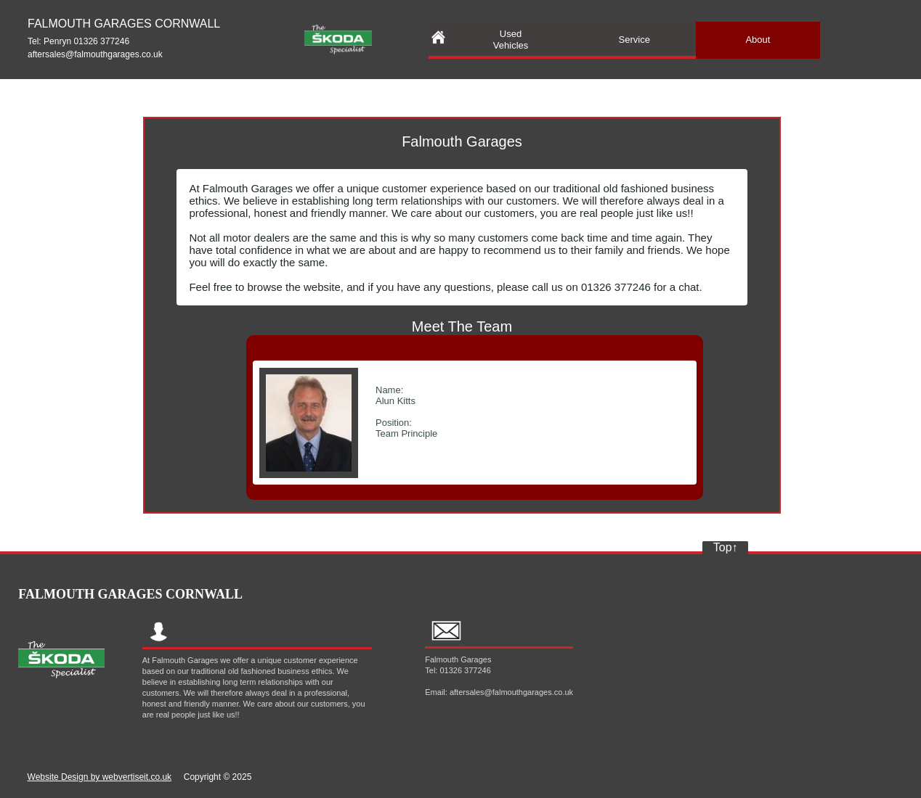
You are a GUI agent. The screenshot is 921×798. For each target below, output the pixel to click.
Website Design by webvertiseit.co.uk (100, 777)
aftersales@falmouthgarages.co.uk (95, 54)
